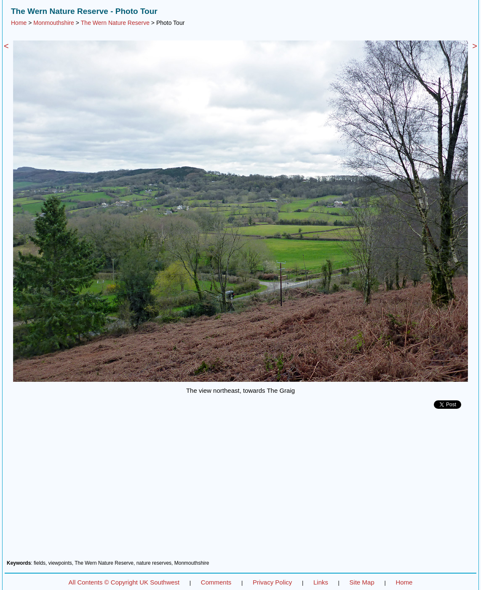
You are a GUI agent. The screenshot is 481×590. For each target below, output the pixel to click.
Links (320, 582)
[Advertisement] (240, 488)
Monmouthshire (53, 22)
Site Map (362, 582)
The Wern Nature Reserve (115, 22)
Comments (216, 582)
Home (19, 22)
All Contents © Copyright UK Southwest (124, 582)
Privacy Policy (272, 582)
